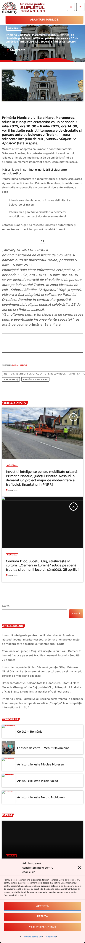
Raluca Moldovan (19, 365)
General (14, 28)
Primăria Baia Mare (35, 379)
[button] (79, 868)
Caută (5, 605)
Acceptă (42, 906)
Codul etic (51, 937)
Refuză (42, 916)
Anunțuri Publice (44, 19)
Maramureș (11, 379)
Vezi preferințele (42, 926)
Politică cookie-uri (33, 937)
